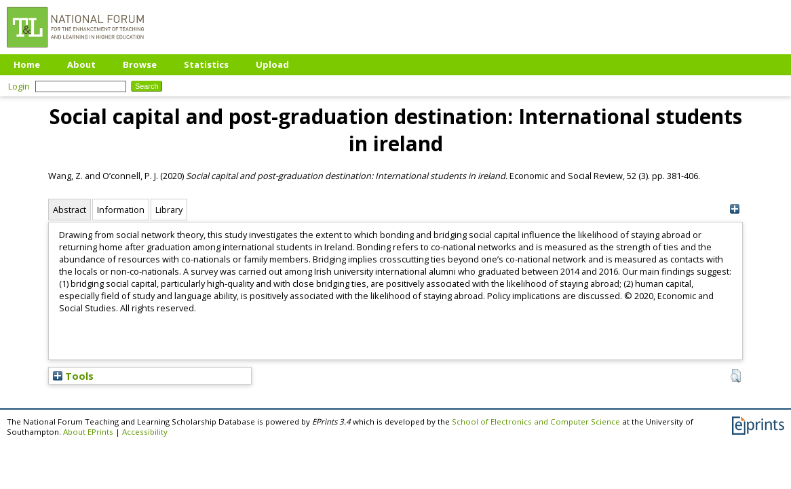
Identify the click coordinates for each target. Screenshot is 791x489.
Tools (73, 376)
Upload (272, 64)
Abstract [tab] (69, 209)
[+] (734, 209)
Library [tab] (168, 209)
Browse (140, 64)
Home (27, 64)
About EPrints (88, 432)
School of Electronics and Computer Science (536, 421)
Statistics (206, 64)
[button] (736, 376)
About (81, 64)
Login (19, 86)
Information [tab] (120, 209)
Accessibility (145, 432)
